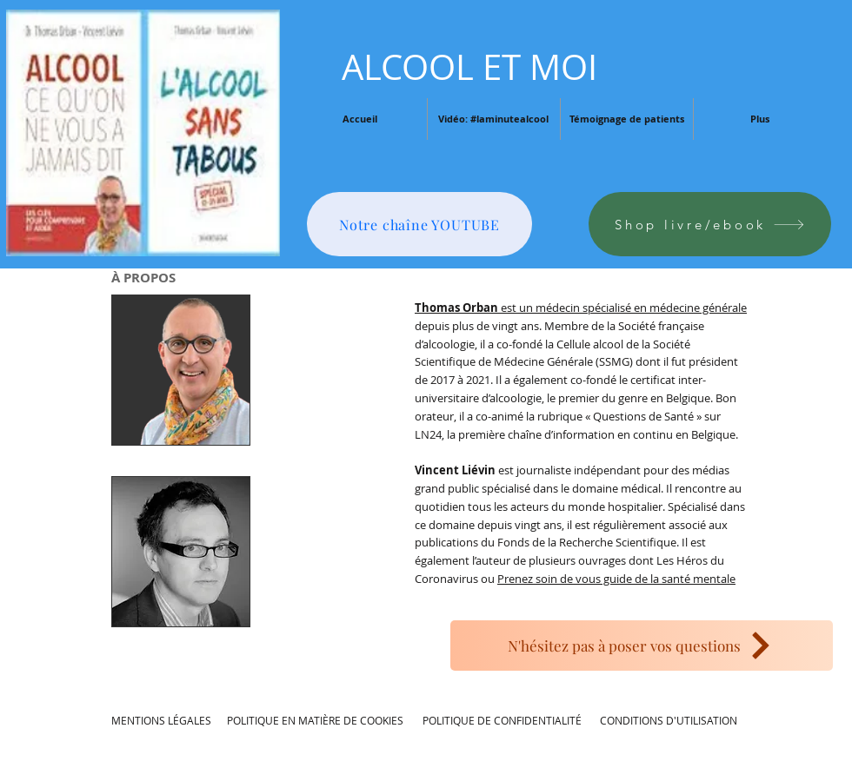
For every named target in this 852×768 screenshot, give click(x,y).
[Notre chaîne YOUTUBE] (419, 224)
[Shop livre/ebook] (710, 224)
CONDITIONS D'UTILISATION (668, 720)
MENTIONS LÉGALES (161, 720)
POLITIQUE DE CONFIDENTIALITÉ (502, 720)
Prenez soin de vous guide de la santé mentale (616, 578)
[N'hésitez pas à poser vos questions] (641, 645)
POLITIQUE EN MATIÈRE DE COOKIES (316, 720)
